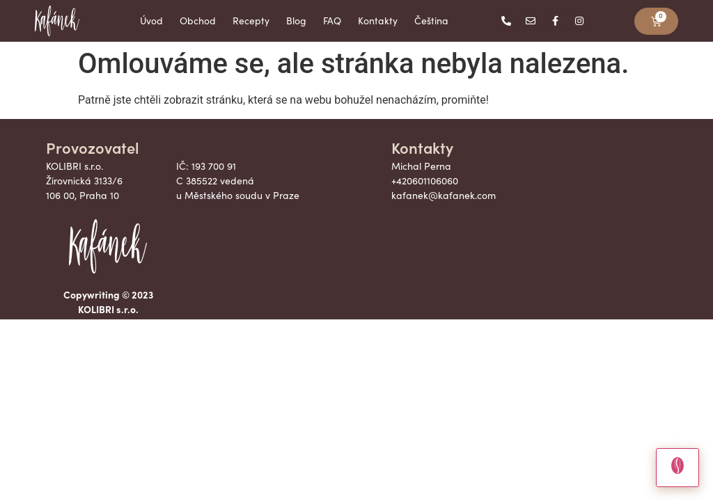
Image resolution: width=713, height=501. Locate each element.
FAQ (332, 20)
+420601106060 (424, 180)
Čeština (431, 20)
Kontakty (378, 20)
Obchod (198, 20)
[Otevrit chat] (677, 467)
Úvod (151, 20)
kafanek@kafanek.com (443, 195)
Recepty (251, 20)
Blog (296, 20)
